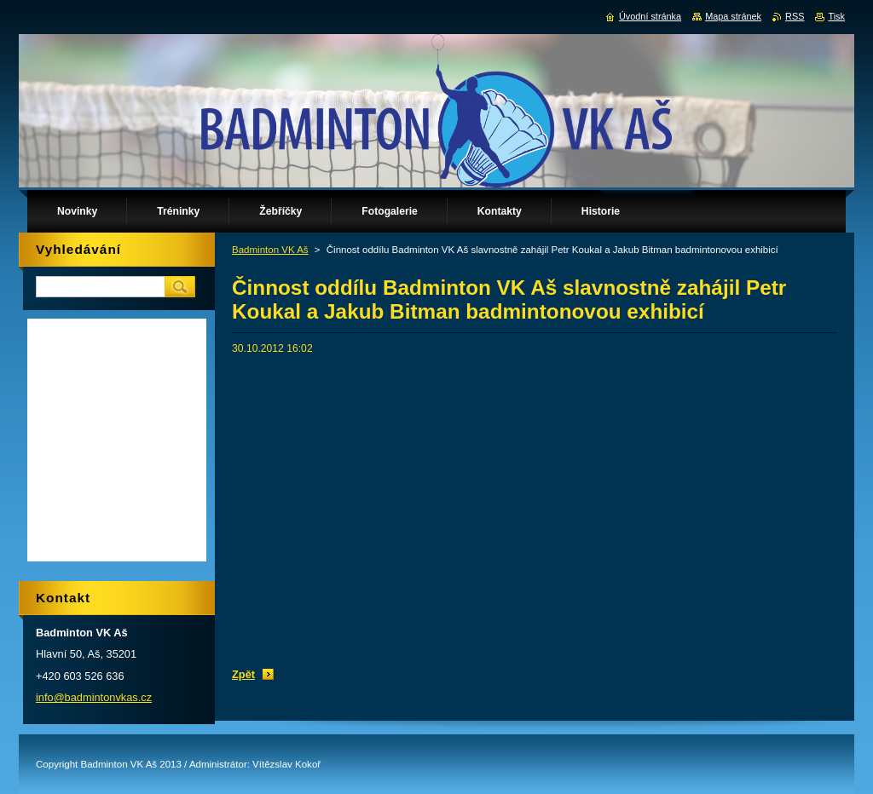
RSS (794, 16)
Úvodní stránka (650, 16)
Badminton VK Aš (270, 250)
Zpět (243, 674)
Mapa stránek (733, 16)
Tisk (836, 16)
